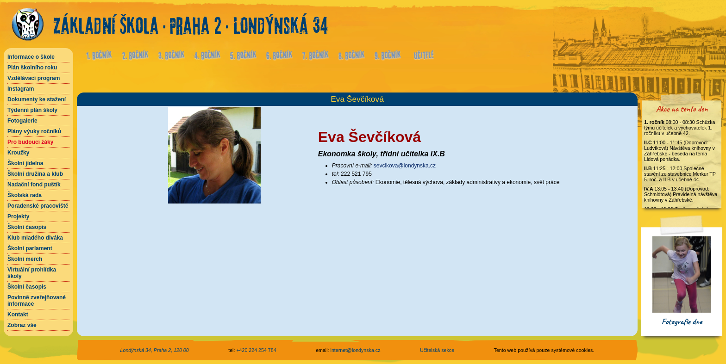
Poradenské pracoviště (37, 206)
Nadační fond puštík (34, 184)
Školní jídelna (25, 163)
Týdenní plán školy (32, 110)
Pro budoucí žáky (30, 142)
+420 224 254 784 (256, 350)
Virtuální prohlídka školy (31, 272)
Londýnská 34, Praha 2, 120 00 (154, 350)
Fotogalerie (22, 120)
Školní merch (24, 259)
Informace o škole (31, 57)
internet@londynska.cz (356, 350)
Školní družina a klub (35, 174)
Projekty (18, 216)
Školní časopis (26, 227)
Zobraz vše (22, 325)
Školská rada (24, 195)
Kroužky (18, 152)
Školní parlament (29, 248)
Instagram (20, 89)
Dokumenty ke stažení (36, 99)
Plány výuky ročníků (34, 131)
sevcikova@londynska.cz (405, 165)
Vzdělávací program (33, 78)
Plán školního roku (32, 67)
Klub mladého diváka (35, 237)
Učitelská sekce (437, 350)
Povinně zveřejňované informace (36, 300)
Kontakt (17, 314)
